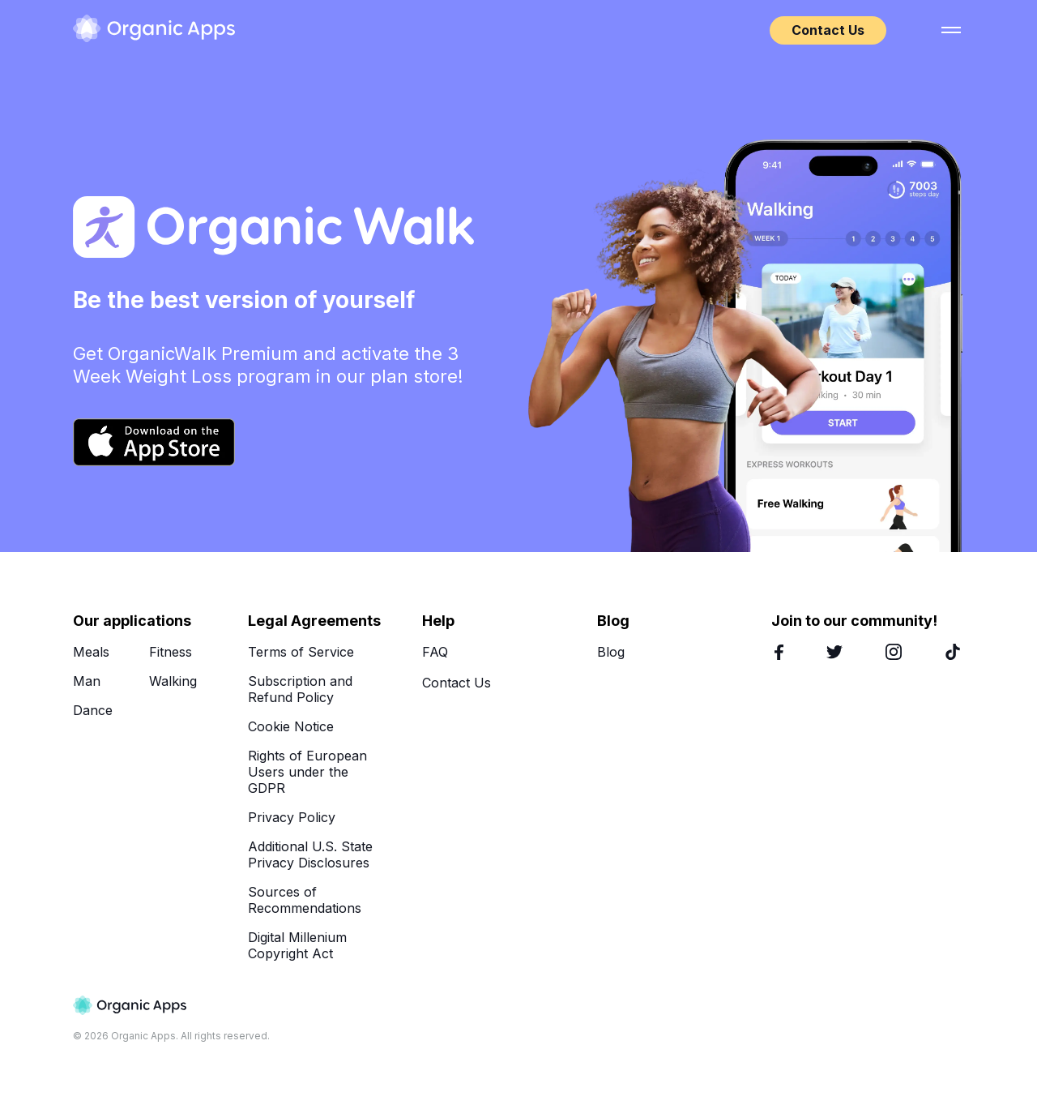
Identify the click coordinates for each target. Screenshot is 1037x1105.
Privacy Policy (291, 817)
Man (86, 681)
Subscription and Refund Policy (300, 689)
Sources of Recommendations (304, 900)
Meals (91, 652)
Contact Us (828, 30)
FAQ (435, 652)
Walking (173, 681)
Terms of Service (301, 652)
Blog (611, 652)
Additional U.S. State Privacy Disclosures (310, 854)
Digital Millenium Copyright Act (297, 945)
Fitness (170, 652)
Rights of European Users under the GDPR (307, 771)
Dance (93, 710)
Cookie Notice (291, 726)
